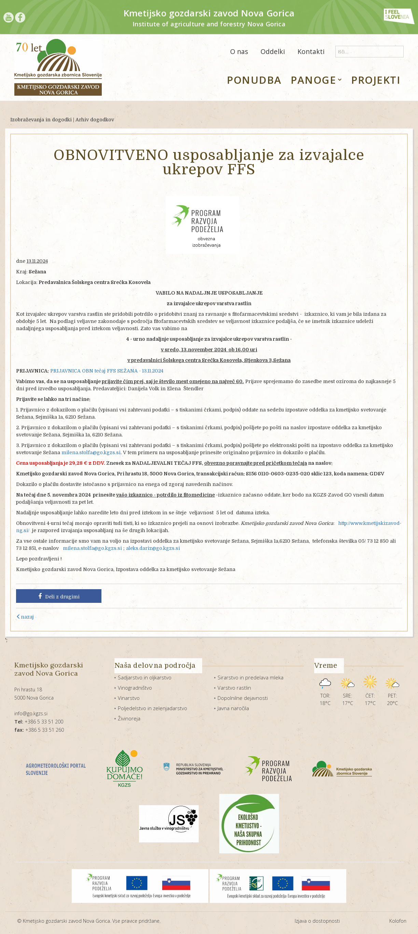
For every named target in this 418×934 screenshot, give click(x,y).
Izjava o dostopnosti (317, 921)
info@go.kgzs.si (30, 713)
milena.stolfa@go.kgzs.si (91, 452)
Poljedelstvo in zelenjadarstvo (152, 708)
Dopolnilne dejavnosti (243, 697)
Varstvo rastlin (234, 687)
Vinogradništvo (135, 687)
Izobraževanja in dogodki (41, 119)
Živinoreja (129, 718)
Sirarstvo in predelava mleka (250, 677)
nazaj (25, 617)
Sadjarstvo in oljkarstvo (144, 677)
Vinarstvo (129, 697)
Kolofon (397, 921)
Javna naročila (233, 708)
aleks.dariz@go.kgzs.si (153, 548)
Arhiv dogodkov (94, 119)
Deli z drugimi (59, 596)
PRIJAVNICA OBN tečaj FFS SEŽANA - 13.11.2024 (106, 371)
